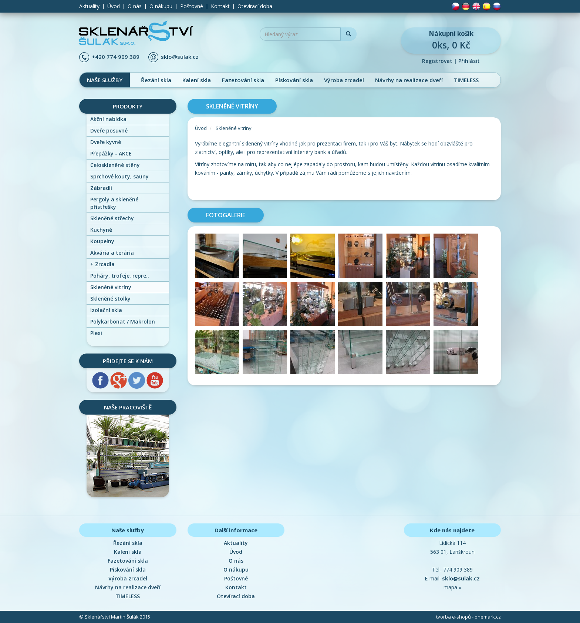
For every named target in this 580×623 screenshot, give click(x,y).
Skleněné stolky (110, 298)
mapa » (452, 587)
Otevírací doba (254, 6)
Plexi (96, 332)
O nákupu (160, 6)
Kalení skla (196, 80)
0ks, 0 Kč (451, 40)
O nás (135, 6)
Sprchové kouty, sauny (119, 176)
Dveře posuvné (109, 130)
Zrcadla (102, 264)
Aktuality (89, 6)
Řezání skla (156, 80)
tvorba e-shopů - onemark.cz (468, 616)
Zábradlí (101, 187)
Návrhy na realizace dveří (409, 80)
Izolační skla (106, 310)
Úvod (113, 6)
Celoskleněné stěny (115, 164)
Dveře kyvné (105, 141)
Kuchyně (101, 229)
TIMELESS (466, 80)
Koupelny (102, 241)
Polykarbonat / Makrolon (122, 321)
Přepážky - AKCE (111, 153)
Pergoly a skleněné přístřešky (114, 203)
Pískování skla (294, 80)
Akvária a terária (112, 252)
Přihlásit (469, 60)
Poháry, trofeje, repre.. (119, 275)
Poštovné (191, 6)
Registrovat (437, 60)
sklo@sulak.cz (180, 56)
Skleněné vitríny (110, 287)
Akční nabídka (108, 119)
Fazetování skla (243, 80)
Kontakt (220, 6)
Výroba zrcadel (344, 80)
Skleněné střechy (112, 218)
